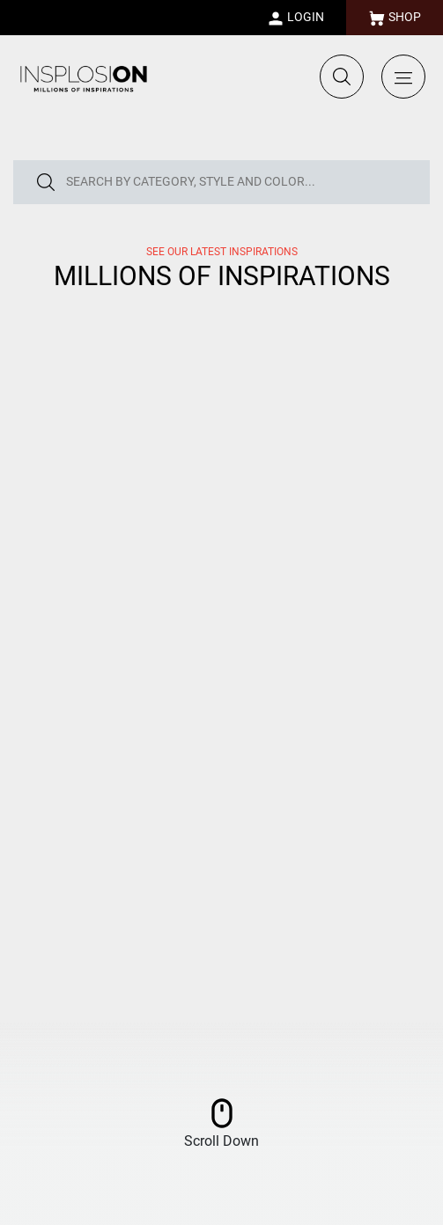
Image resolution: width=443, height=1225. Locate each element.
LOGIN (295, 18)
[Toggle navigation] (403, 77)
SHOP (394, 18)
